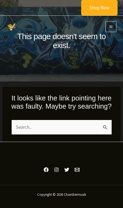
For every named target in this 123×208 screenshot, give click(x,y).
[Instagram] (56, 169)
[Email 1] (77, 169)
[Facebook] (46, 169)
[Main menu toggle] (110, 26)
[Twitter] (66, 169)
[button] (96, 7)
